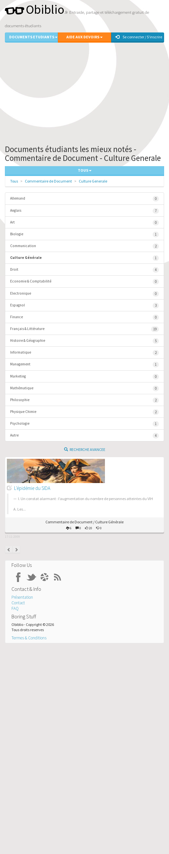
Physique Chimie (84, 412)
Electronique (84, 294)
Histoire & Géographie (84, 341)
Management (84, 364)
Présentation (22, 597)
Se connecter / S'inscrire (138, 36)
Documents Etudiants (33, 36)
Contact (18, 603)
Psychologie (84, 424)
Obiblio (34, 9)
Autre (84, 435)
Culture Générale (84, 258)
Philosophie (84, 400)
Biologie (84, 234)
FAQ (15, 608)
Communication (84, 246)
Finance (84, 317)
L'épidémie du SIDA (32, 488)
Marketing (84, 376)
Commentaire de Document (48, 181)
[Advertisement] (84, 92)
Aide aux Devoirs (84, 36)
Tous (14, 181)
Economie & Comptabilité (84, 281)
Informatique (84, 353)
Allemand (84, 199)
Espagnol (84, 305)
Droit (84, 270)
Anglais (84, 211)
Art (84, 222)
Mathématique (84, 388)
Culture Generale (93, 181)
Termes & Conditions (28, 638)
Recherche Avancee (84, 449)
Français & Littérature (84, 329)
